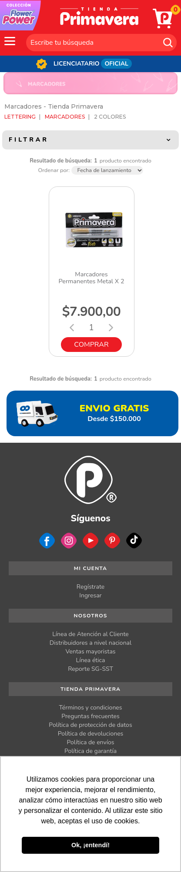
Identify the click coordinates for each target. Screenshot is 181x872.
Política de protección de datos (90, 725)
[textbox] (101, 42)
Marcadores (65, 116)
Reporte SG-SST (90, 669)
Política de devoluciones (91, 733)
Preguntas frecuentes (90, 716)
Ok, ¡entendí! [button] (90, 845)
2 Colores (110, 116)
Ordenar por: (54, 170)
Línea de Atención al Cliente (90, 634)
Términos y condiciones (90, 707)
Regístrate (90, 587)
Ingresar (90, 595)
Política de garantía (90, 751)
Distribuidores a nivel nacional (90, 643)
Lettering (20, 116)
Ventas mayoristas (90, 651)
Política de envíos (90, 742)
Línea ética (90, 660)
